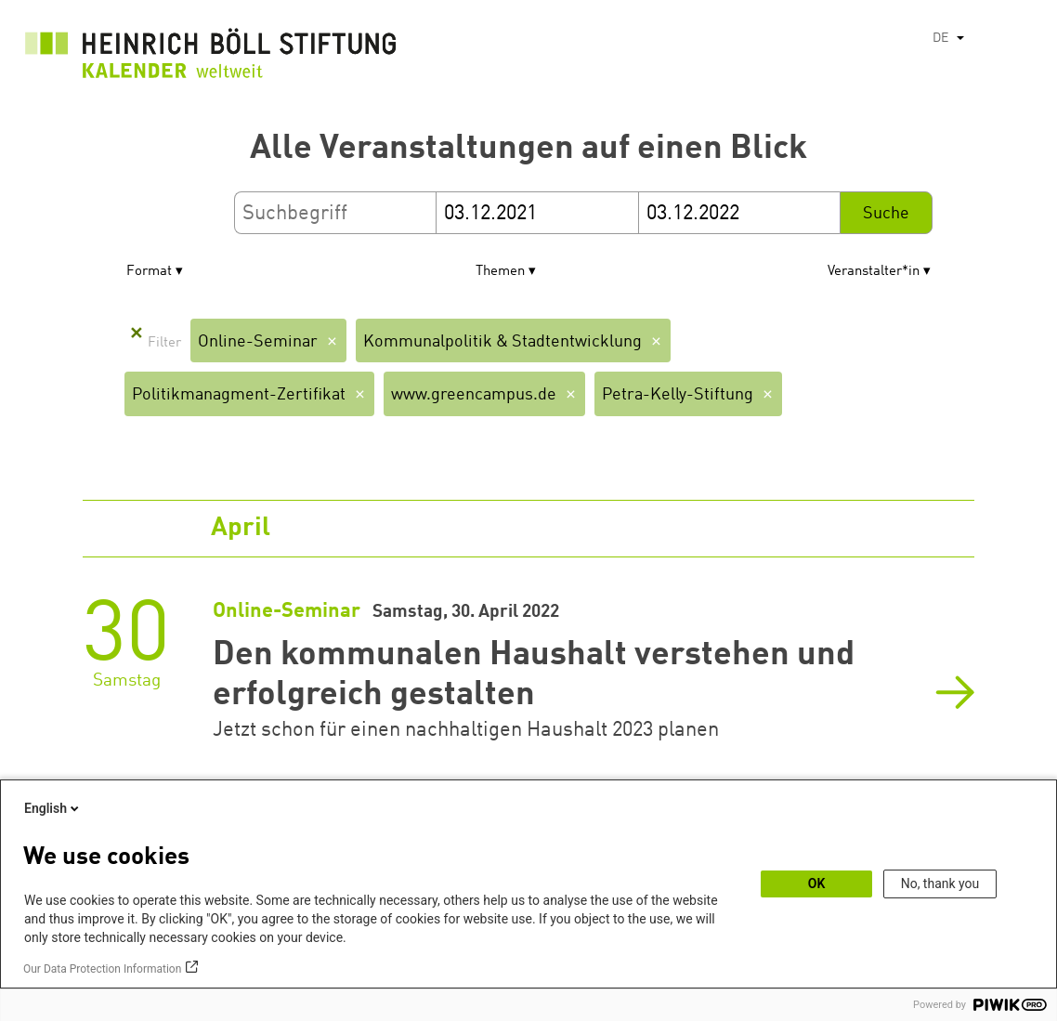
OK (817, 883)
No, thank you (940, 883)
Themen (500, 272)
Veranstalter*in (874, 272)
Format (149, 272)
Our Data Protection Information (102, 968)
